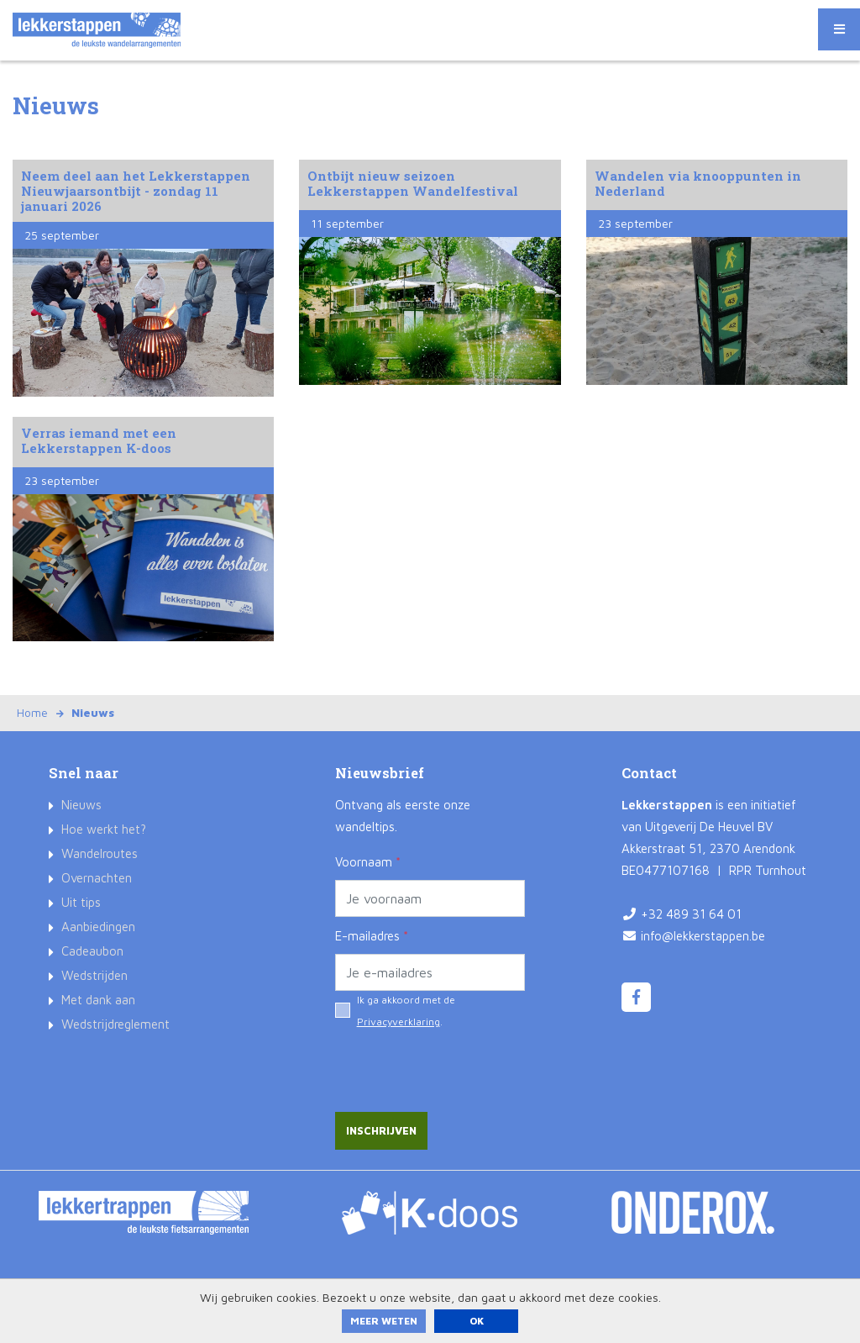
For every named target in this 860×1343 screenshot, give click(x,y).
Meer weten (383, 1320)
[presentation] (462, 1062)
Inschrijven (381, 1130)
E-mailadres (371, 936)
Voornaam (368, 862)
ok (476, 1320)
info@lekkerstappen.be (703, 936)
